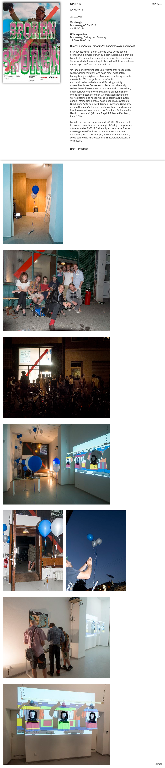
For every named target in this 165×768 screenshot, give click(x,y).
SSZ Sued (157, 4)
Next (72, 149)
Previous (83, 149)
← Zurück (157, 764)
